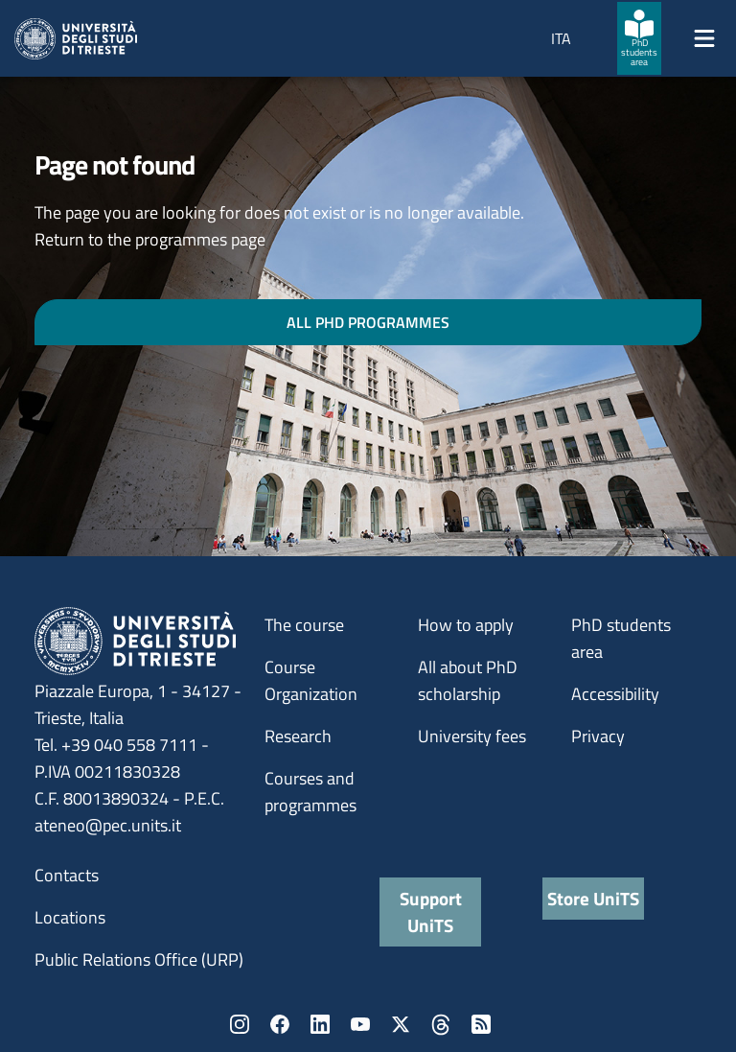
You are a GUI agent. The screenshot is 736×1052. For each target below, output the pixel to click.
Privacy (598, 736)
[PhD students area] (639, 38)
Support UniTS (431, 911)
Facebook (279, 1024)
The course (304, 625)
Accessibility (615, 694)
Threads (440, 1024)
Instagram (239, 1024)
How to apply (466, 625)
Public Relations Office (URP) (138, 959)
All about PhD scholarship (468, 680)
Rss (481, 1024)
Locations (69, 917)
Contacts (66, 875)
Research (298, 736)
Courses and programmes (310, 791)
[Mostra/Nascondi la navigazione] (704, 38)
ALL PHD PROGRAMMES (368, 322)
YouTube (360, 1024)
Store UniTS (593, 898)
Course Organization (310, 680)
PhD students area (621, 638)
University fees (472, 736)
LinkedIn (320, 1024)
